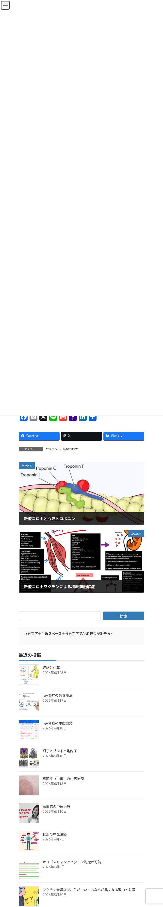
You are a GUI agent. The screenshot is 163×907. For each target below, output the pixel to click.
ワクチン (52, 450)
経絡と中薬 (51, 669)
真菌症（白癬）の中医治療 (63, 780)
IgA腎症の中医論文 (57, 725)
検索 (124, 617)
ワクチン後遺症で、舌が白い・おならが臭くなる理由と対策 (89, 891)
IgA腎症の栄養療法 (57, 697)
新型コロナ (70, 450)
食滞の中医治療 (55, 836)
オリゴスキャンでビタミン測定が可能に (74, 863)
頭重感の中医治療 (56, 808)
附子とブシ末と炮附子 (60, 752)
